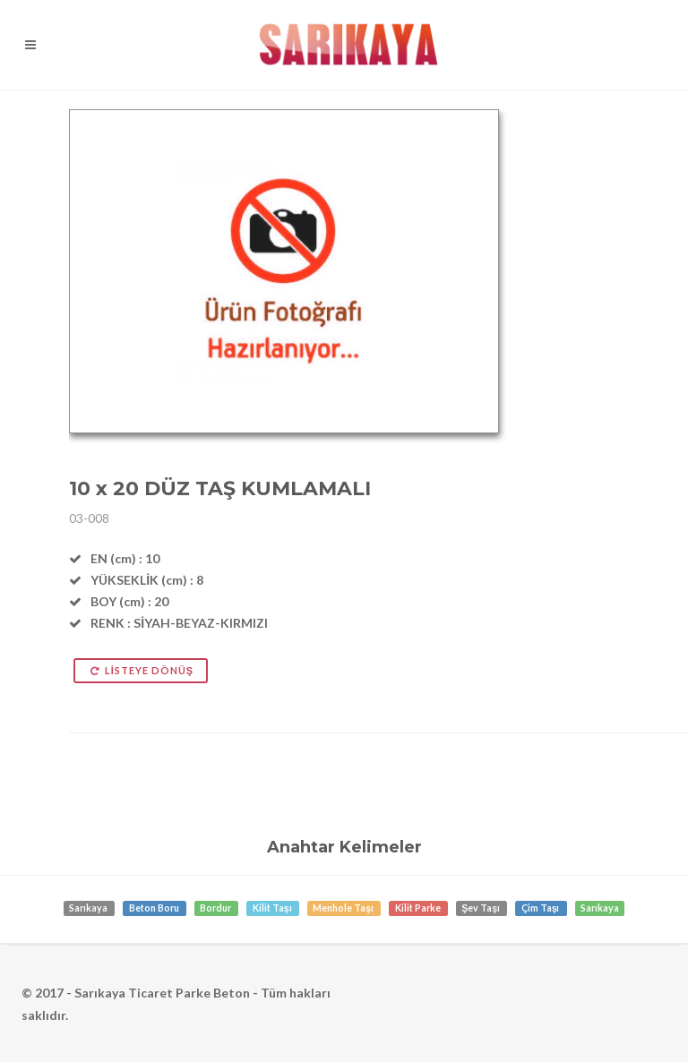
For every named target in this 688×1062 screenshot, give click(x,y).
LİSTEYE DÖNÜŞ (141, 670)
